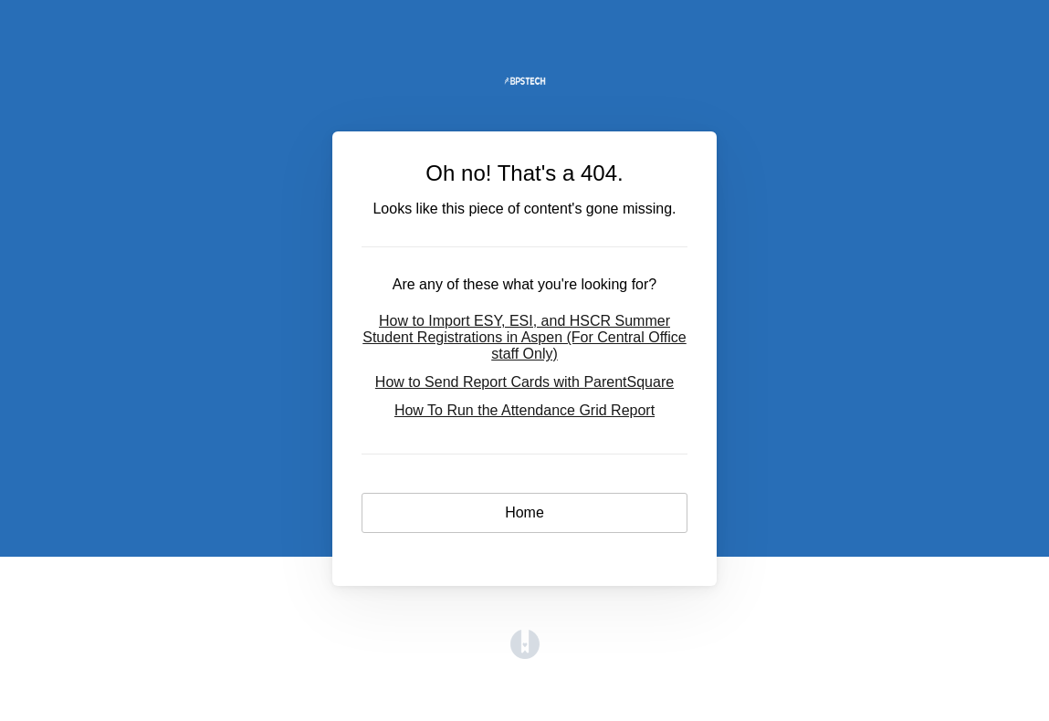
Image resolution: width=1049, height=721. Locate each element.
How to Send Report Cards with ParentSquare (524, 382)
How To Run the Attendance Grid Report (524, 410)
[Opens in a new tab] (525, 654)
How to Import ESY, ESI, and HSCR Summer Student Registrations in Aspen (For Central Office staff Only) (524, 337)
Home (524, 512)
